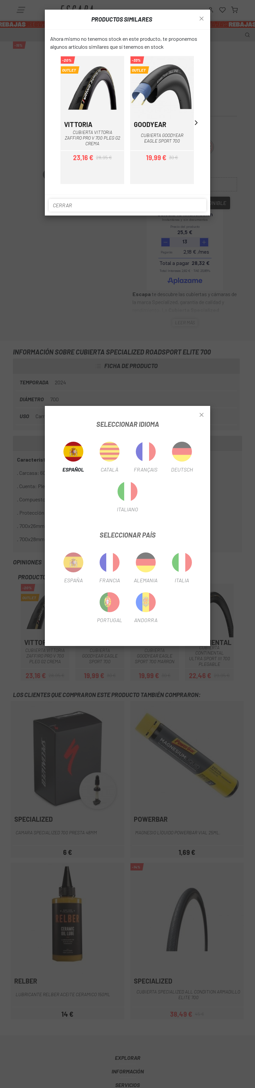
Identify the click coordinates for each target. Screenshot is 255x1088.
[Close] (201, 415)
